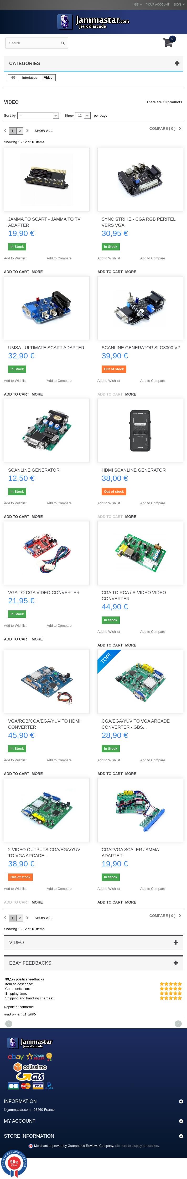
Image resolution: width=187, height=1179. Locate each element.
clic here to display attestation (136, 1146)
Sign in (179, 4)
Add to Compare (59, 258)
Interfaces (29, 78)
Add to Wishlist (15, 258)
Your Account (157, 4)
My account (19, 1121)
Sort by (10, 115)
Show (69, 115)
